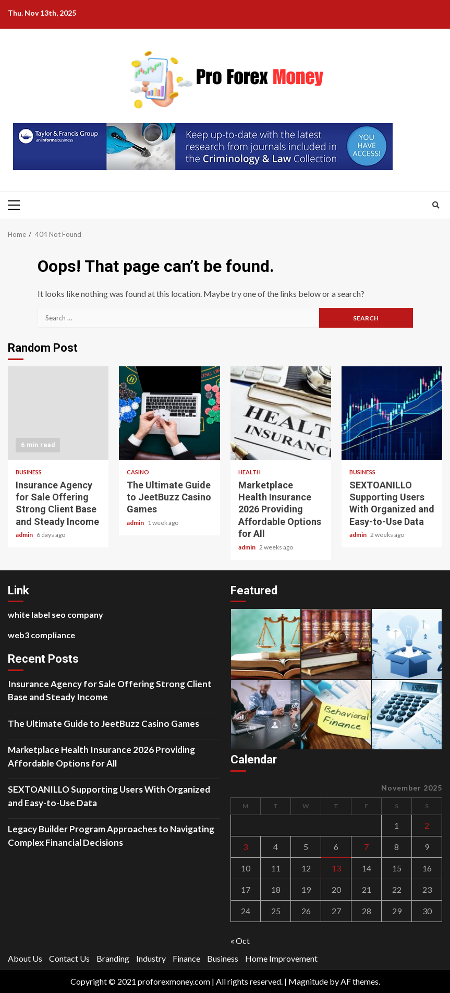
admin (25, 535)
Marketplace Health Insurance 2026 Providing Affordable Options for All (280, 413)
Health (249, 472)
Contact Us (69, 958)
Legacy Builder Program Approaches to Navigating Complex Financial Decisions (111, 835)
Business (29, 472)
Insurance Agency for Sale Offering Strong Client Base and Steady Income (58, 413)
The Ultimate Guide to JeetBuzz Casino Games (169, 413)
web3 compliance (41, 635)
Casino (138, 472)
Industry (151, 958)
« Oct (240, 941)
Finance (186, 958)
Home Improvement (281, 958)
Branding (112, 958)
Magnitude (308, 981)
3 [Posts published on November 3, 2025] (245, 847)
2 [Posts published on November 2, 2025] (426, 825)
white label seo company (55, 614)
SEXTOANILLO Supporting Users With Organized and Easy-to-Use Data (392, 413)
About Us (25, 958)
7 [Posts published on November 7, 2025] (366, 847)
